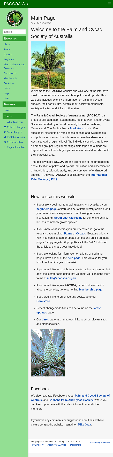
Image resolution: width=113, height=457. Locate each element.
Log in (7, 110)
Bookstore (9, 83)
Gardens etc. (10, 73)
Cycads (8, 54)
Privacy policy (37, 445)
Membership (10, 78)
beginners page (46, 209)
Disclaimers (75, 445)
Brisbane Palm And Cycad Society (71, 400)
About (7, 44)
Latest (7, 88)
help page (74, 258)
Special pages (14, 132)
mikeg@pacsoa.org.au (61, 278)
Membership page (90, 289)
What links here (15, 122)
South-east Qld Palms (68, 217)
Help (6, 93)
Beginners (9, 59)
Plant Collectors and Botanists (14, 66)
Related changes (16, 127)
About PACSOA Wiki (57, 445)
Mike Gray (84, 424)
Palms (7, 49)
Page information (16, 147)
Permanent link (15, 142)
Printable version (16, 137)
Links (6, 98)
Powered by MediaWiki (99, 443)
